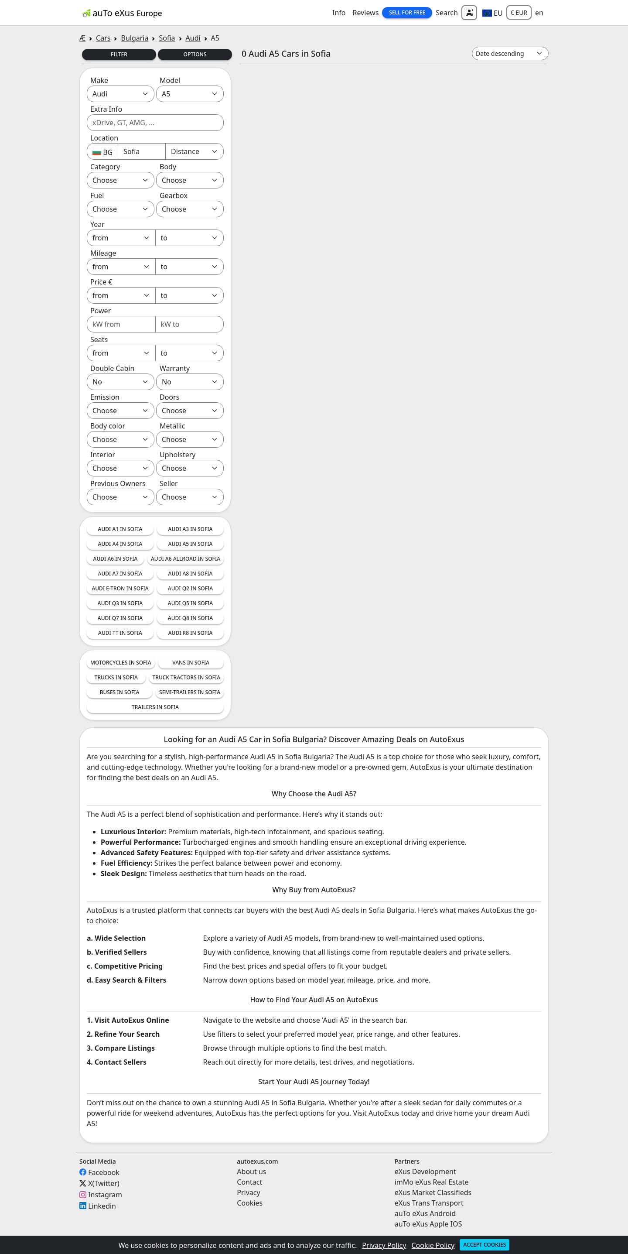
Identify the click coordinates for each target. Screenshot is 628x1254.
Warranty (175, 368)
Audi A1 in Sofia (120, 529)
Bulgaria (134, 38)
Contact (249, 1182)
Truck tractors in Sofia (186, 677)
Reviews (365, 12)
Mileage (103, 253)
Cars (103, 38)
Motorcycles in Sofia (120, 662)
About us (251, 1171)
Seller (169, 483)
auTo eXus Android (425, 1213)
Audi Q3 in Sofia (120, 603)
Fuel (97, 195)
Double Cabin (112, 368)
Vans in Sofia (190, 662)
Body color (107, 426)
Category (105, 166)
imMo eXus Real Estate (432, 1182)
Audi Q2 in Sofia (190, 588)
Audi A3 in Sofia (190, 529)
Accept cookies (484, 1244)
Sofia (167, 38)
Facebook (103, 1172)
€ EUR (519, 12)
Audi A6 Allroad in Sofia (185, 558)
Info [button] (339, 12)
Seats (99, 339)
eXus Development (425, 1171)
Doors (169, 397)
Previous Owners (118, 483)
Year (97, 224)
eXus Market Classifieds (433, 1192)
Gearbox (174, 195)
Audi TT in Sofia (120, 633)
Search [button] (447, 12)
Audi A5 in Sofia (190, 544)
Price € (101, 282)
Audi (193, 38)
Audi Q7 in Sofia (120, 618)
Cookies (250, 1203)
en (539, 12)
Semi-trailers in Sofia (189, 692)
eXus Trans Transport (429, 1203)
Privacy (248, 1192)
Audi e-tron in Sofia (120, 588)
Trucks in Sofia (116, 677)
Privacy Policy (384, 1245)
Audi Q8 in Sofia (190, 618)
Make (99, 80)
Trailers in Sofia (155, 707)
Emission (104, 397)
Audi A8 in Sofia (190, 573)
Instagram (105, 1194)
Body (168, 166)
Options (194, 54)
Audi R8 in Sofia (190, 633)
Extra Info (106, 109)
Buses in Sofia (120, 692)
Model (170, 80)
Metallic (172, 426)
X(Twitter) (103, 1183)
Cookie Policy (433, 1245)
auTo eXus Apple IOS (428, 1224)
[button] (492, 12)
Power (100, 310)
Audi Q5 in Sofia (190, 603)
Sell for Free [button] (407, 12)
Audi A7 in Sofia (120, 573)
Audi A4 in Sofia (120, 544)
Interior (102, 454)
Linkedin (102, 1205)
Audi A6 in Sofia (115, 558)
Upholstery (177, 454)
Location (104, 138)
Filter (119, 54)
